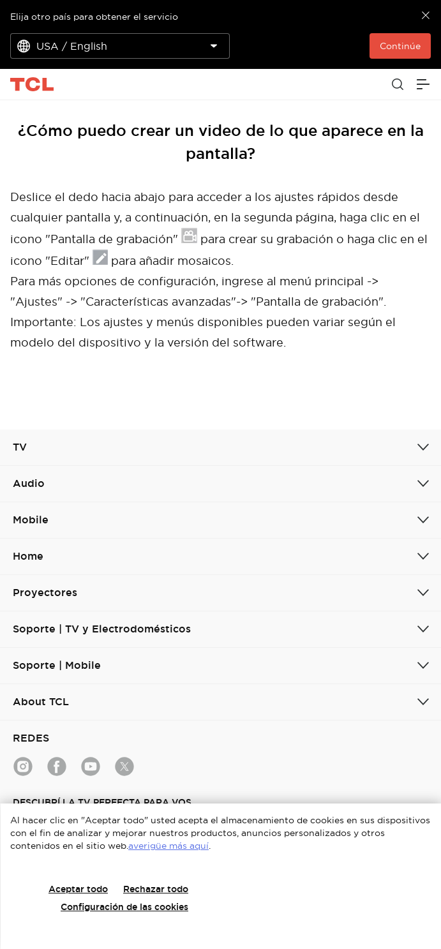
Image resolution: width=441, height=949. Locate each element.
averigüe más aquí (168, 845)
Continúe (400, 46)
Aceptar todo (78, 889)
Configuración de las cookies (124, 907)
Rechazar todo (155, 889)
